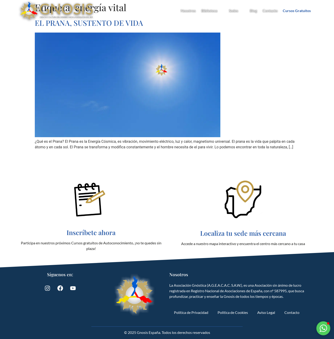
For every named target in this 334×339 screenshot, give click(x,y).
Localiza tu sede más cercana (243, 233)
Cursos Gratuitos (297, 10)
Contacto (270, 10)
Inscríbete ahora (91, 232)
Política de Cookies (233, 312)
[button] (323, 328)
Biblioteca (212, 10)
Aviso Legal (266, 312)
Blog (253, 10)
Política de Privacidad (191, 312)
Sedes (236, 10)
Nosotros (188, 10)
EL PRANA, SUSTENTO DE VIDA (89, 23)
